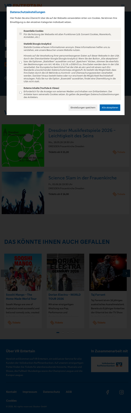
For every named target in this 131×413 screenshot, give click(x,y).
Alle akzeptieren (110, 107)
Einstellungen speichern (83, 107)
